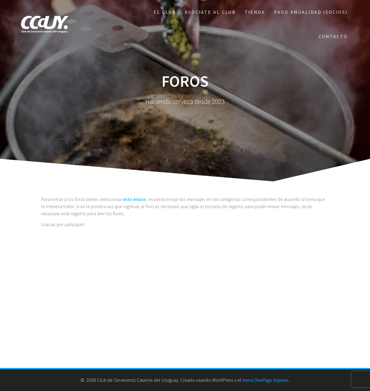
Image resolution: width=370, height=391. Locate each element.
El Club (165, 12)
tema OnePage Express (265, 380)
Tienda (255, 12)
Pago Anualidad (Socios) (311, 12)
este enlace (134, 199)
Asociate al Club (210, 12)
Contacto (333, 36)
